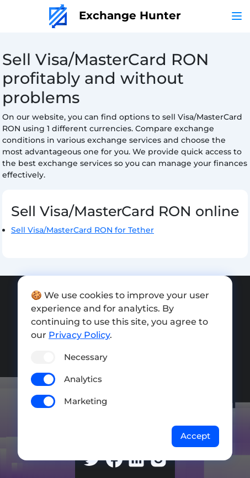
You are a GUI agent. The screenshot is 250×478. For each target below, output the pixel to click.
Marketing (85, 401)
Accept (195, 436)
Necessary (85, 357)
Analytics (83, 379)
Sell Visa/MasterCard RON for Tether (82, 230)
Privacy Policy (79, 335)
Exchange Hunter (115, 15)
